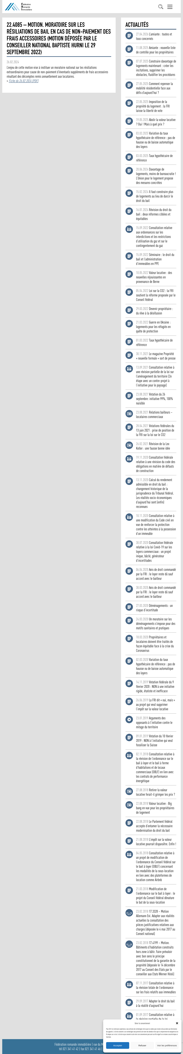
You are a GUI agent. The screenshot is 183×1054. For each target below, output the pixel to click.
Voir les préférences (167, 1045)
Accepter (117, 1045)
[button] (177, 1023)
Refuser (142, 1045)
